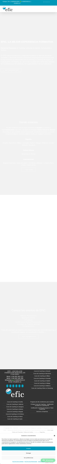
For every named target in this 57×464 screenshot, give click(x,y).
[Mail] (22, 385)
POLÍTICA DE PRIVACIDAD (30, 461)
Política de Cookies (28, 432)
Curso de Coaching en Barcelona (42, 373)
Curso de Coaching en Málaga (42, 383)
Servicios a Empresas (42, 411)
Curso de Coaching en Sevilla (15, 401)
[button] (54, 436)
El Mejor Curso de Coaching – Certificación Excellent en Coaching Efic (42, 405)
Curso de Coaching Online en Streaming (42, 388)
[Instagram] (19, 385)
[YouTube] (10, 385)
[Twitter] (13, 385)
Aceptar (28, 448)
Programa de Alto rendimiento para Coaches (42, 401)
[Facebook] (7, 385)
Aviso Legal (50, 430)
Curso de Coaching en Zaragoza (14, 406)
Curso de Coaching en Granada (42, 378)
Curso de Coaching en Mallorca (42, 385)
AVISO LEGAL (41, 461)
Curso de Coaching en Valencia (15, 404)
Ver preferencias (28, 457)
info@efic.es (17, 3)
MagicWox (42, 432)
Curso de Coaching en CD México (15, 414)
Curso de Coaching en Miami (15, 416)
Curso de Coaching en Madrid (42, 380)
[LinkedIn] (16, 385)
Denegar (28, 453)
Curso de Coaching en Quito (14, 419)
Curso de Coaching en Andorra (15, 409)
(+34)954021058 (14, 1)
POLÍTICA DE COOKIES (18, 461)
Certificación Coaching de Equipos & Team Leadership (42, 408)
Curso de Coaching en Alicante (42, 371)
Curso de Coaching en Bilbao (42, 376)
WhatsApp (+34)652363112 (15, 380)
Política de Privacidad (17, 432)
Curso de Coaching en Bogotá (15, 411)
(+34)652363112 (25, 1)
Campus (5, 1)
